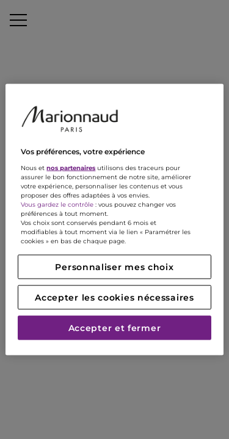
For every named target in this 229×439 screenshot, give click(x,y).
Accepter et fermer (114, 327)
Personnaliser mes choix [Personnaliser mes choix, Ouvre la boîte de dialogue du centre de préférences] (114, 266)
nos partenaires (70, 167)
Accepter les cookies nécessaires (114, 296)
